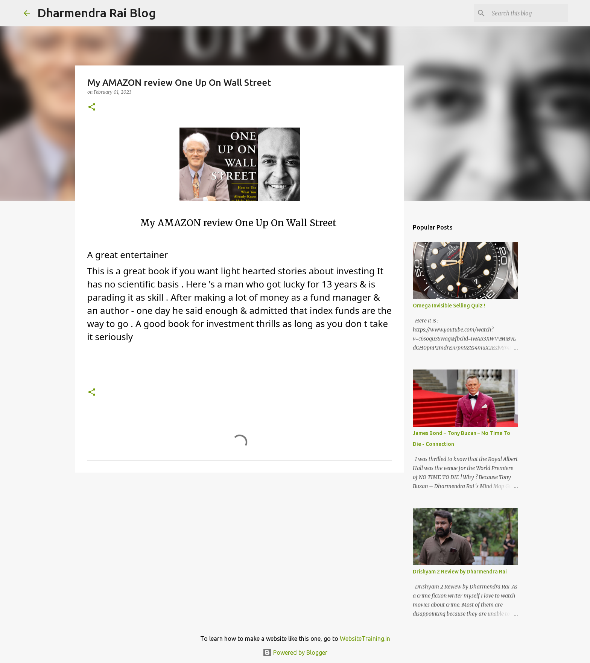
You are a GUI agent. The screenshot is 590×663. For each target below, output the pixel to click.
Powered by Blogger (295, 652)
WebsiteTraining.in (365, 638)
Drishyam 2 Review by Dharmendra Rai (460, 572)
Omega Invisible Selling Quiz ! (449, 306)
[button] (91, 107)
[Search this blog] (528, 13)
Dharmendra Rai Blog (96, 13)
